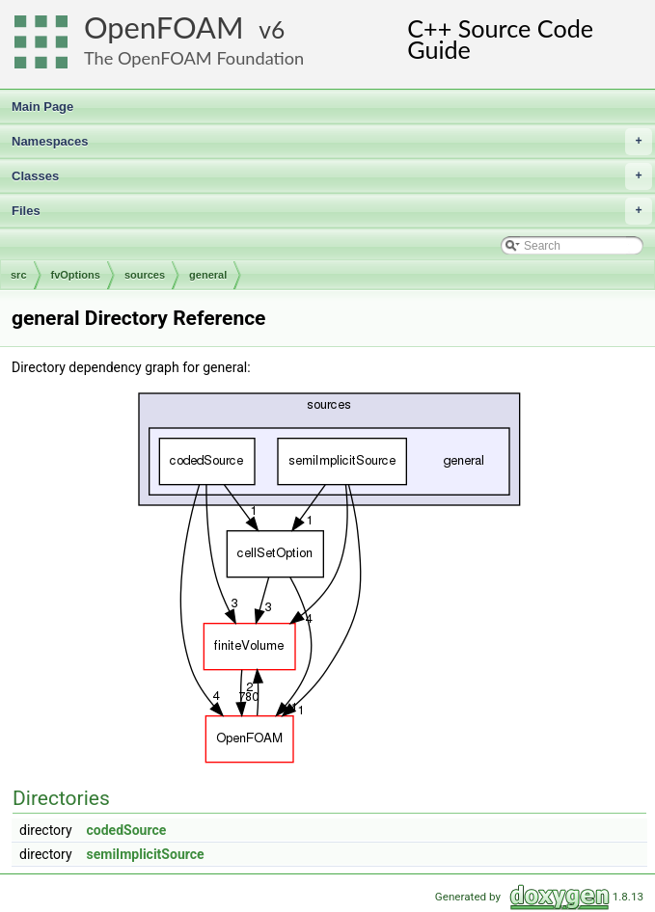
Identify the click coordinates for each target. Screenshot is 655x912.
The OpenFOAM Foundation (194, 57)
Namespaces (332, 141)
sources (144, 275)
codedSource (127, 830)
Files (332, 211)
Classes (332, 176)
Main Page (42, 106)
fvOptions (75, 275)
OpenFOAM (164, 27)
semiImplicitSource (146, 854)
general (208, 275)
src (19, 275)
